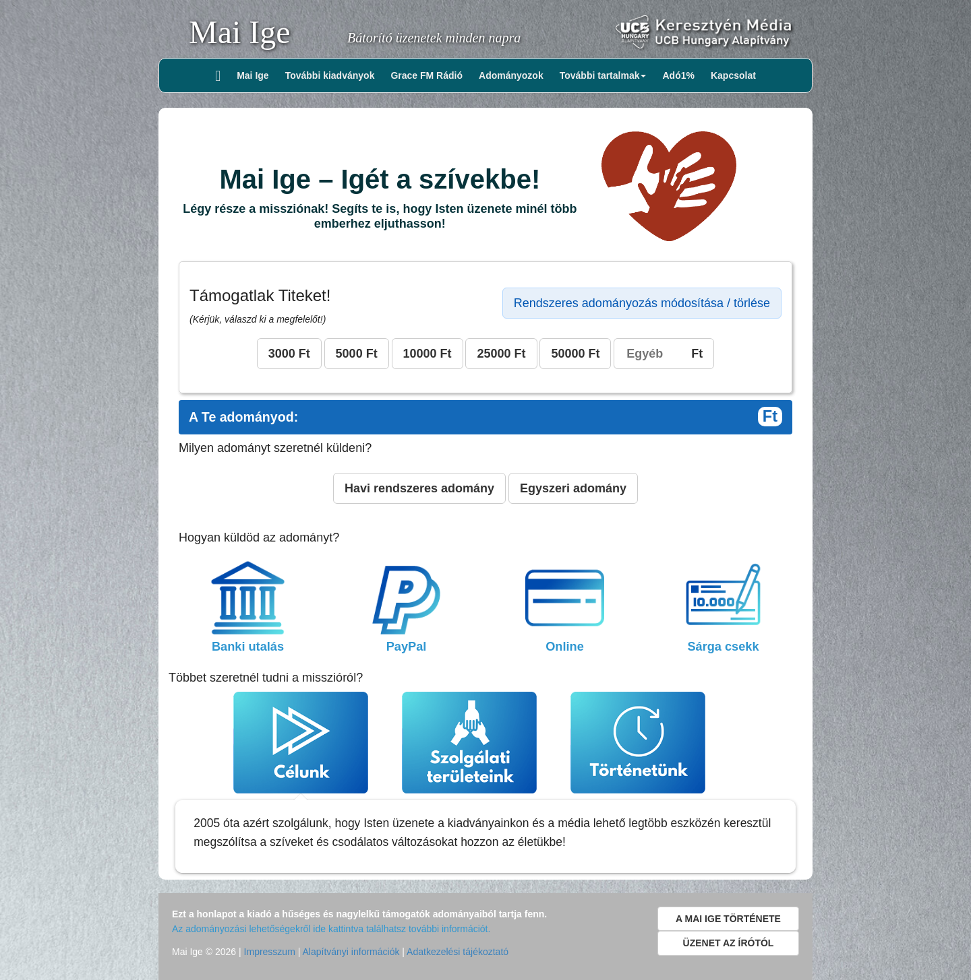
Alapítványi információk (350, 951)
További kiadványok (330, 75)
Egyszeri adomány (573, 488)
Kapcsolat (733, 75)
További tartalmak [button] (603, 75)
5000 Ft (357, 353)
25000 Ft (501, 353)
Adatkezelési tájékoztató (457, 951)
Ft (664, 353)
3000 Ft (289, 353)
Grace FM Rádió (426, 75)
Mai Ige (240, 32)
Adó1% (678, 75)
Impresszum (269, 951)
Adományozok (511, 75)
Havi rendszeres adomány (419, 488)
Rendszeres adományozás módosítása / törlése (642, 303)
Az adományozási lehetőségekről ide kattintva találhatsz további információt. (331, 928)
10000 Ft (427, 353)
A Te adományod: (485, 417)
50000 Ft (575, 353)
